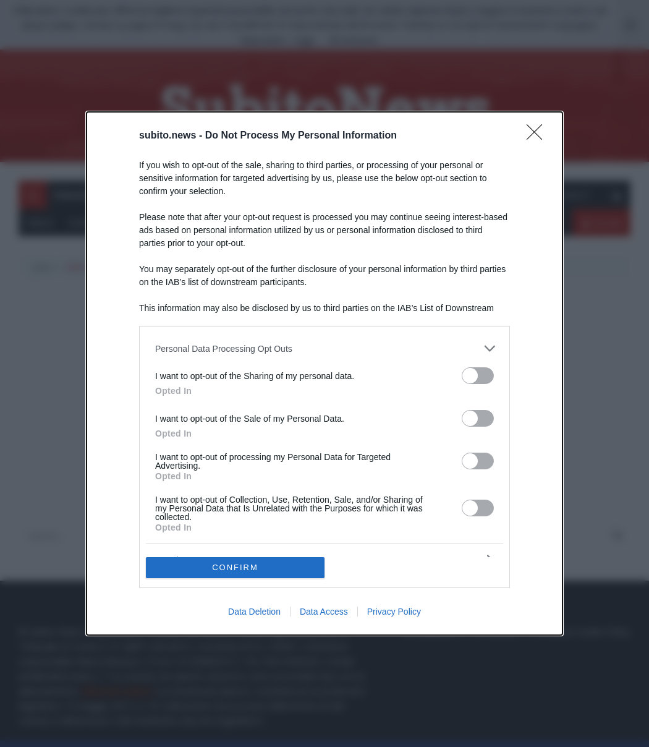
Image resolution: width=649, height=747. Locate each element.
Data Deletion (254, 612)
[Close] (538, 136)
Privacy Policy (394, 612)
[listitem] (324, 348)
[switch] (478, 375)
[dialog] (324, 373)
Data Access (324, 612)
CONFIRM (235, 567)
